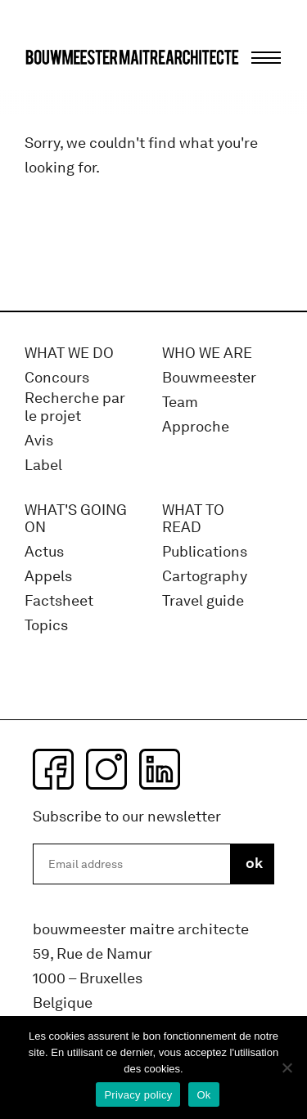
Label (43, 465)
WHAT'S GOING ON (76, 519)
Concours (57, 378)
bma (63, 88)
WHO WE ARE (207, 353)
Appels (48, 576)
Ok (203, 1095)
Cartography (204, 576)
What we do (69, 353)
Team (180, 402)
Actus (44, 552)
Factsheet (59, 601)
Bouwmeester (209, 378)
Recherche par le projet (75, 407)
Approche (195, 427)
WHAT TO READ (193, 519)
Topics (46, 625)
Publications (204, 552)
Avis (39, 441)
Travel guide (203, 601)
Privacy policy (138, 1095)
